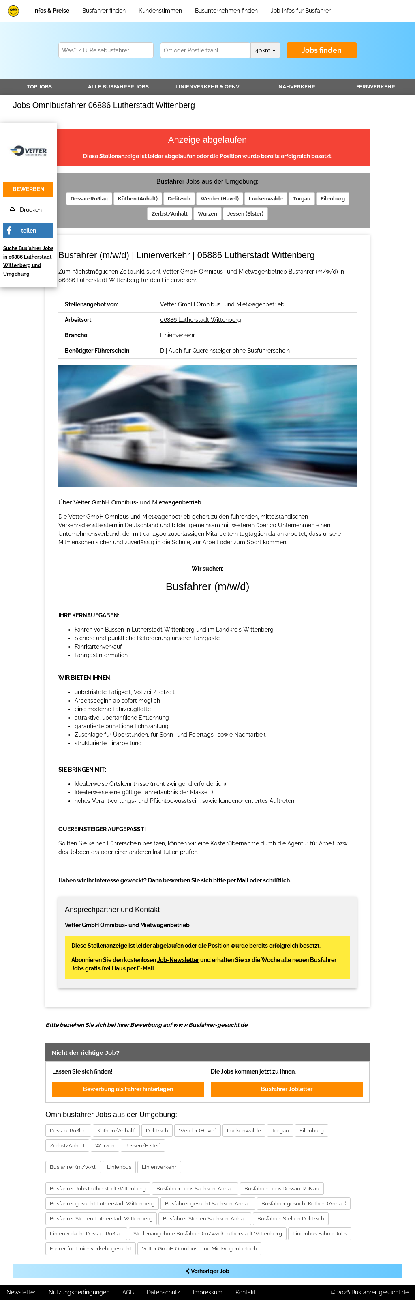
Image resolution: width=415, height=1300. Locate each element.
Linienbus (119, 1167)
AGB (128, 1292)
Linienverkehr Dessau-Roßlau (86, 1234)
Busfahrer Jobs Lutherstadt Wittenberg (98, 1189)
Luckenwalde (266, 199)
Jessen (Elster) (245, 214)
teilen (28, 230)
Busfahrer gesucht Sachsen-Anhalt (208, 1204)
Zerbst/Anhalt (170, 214)
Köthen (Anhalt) (138, 199)
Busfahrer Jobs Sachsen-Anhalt (195, 1189)
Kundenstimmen (160, 10)
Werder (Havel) (220, 199)
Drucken (26, 210)
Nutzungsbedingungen (79, 1292)
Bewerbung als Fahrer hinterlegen (128, 1089)
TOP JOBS (39, 87)
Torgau (301, 199)
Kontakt (245, 1292)
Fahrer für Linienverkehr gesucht (90, 1249)
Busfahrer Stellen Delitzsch (290, 1219)
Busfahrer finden (104, 10)
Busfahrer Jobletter (286, 1089)
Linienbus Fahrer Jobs (320, 1234)
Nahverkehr (296, 87)
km (265, 50)
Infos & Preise (51, 10)
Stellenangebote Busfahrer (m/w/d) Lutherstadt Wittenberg (207, 1234)
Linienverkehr (207, 87)
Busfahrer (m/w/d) (73, 1167)
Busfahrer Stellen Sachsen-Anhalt (205, 1219)
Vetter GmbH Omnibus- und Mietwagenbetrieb (222, 304)
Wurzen (207, 214)
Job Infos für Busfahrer (301, 10)
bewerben (29, 189)
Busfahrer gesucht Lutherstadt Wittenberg (102, 1204)
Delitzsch (179, 199)
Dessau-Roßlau (89, 199)
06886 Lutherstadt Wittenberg (200, 320)
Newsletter (21, 1292)
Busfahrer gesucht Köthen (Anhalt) (303, 1204)
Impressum (207, 1292)
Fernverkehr (375, 87)
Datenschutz (163, 1292)
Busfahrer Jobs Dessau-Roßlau (281, 1189)
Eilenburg (333, 199)
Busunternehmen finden (226, 10)
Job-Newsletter (178, 960)
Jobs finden (322, 50)
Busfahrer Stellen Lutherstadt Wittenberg (101, 1219)
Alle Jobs (118, 87)
